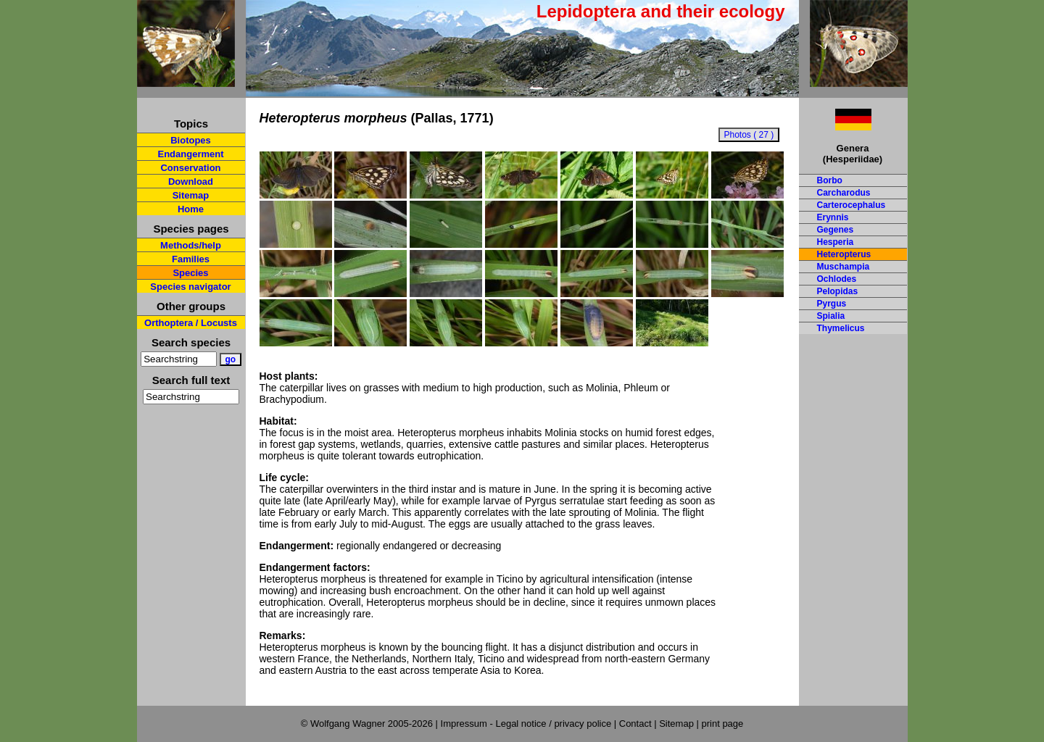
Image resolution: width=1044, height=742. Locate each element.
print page (722, 723)
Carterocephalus (851, 205)
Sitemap (191, 195)
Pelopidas (837, 291)
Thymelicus (841, 328)
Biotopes (190, 140)
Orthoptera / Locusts (190, 322)
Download (190, 181)
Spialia (831, 316)
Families (191, 259)
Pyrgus (832, 304)
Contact (635, 723)
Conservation (190, 167)
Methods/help (190, 245)
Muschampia (843, 267)
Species (190, 272)
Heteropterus (844, 254)
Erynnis (833, 217)
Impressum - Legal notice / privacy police (527, 723)
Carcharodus (844, 193)
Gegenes (835, 230)
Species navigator (190, 286)
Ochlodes (837, 279)
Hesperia (835, 242)
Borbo (829, 180)
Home (191, 209)
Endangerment (190, 154)
